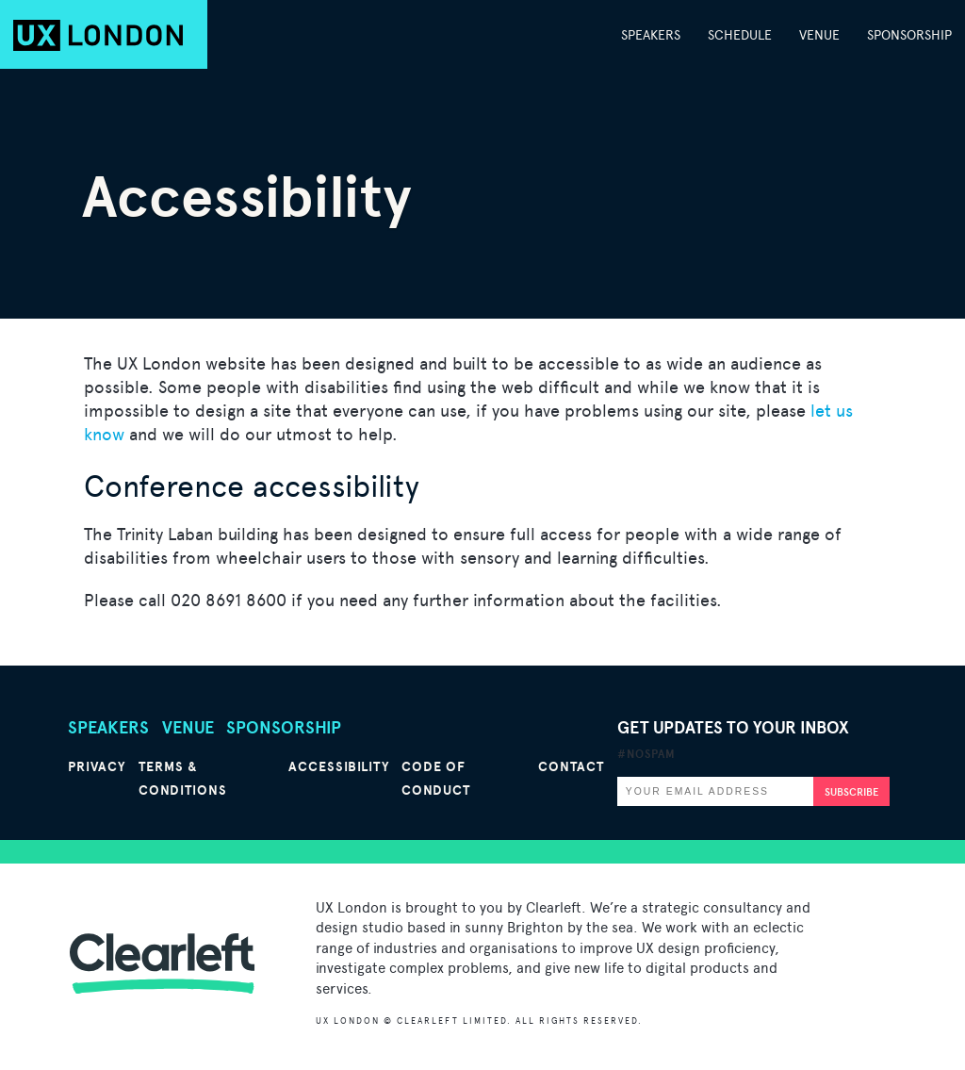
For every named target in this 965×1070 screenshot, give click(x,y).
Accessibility (338, 767)
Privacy (96, 767)
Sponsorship (909, 34)
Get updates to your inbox (733, 739)
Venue (819, 34)
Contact (571, 767)
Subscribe (851, 791)
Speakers (650, 34)
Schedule (740, 34)
